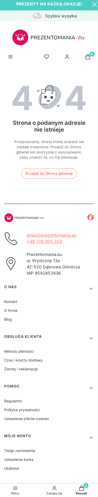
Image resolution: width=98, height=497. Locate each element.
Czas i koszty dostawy (23, 360)
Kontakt (10, 301)
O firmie (11, 310)
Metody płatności (19, 351)
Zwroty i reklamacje (21, 369)
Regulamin (13, 401)
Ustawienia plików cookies (26, 418)
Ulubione (11, 468)
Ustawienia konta (18, 459)
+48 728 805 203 (44, 241)
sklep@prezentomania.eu (51, 235)
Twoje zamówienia (19, 450)
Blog (8, 319)
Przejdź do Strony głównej (49, 173)
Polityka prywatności (22, 410)
